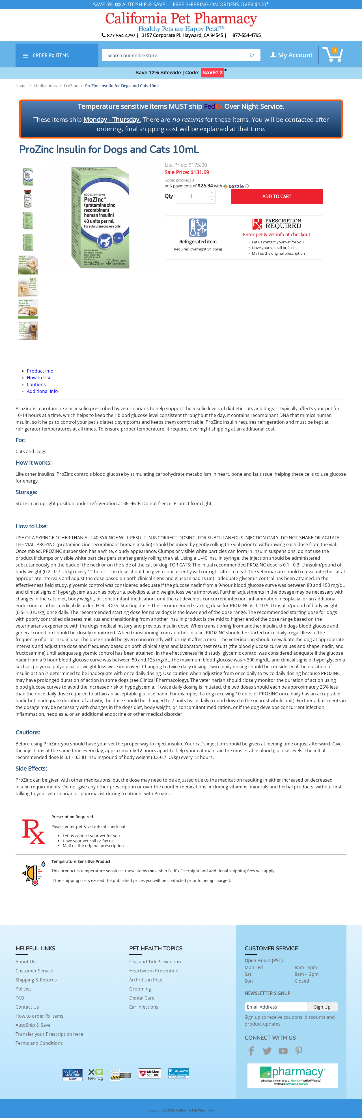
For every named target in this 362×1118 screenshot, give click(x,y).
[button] (244, 186)
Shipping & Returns (36, 980)
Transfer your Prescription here (49, 1034)
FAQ (20, 998)
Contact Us (27, 1007)
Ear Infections (143, 1007)
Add (276, 196)
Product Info (40, 371)
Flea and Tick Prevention (155, 962)
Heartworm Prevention (153, 971)
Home (21, 85)
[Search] (172, 55)
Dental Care (141, 998)
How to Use (39, 378)
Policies (24, 989)
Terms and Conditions (39, 1043)
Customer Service (34, 971)
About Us (25, 962)
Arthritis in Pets (145, 980)
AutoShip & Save (33, 1025)
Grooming (140, 989)
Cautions (36, 384)
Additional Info (42, 391)
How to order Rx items (39, 1016)
